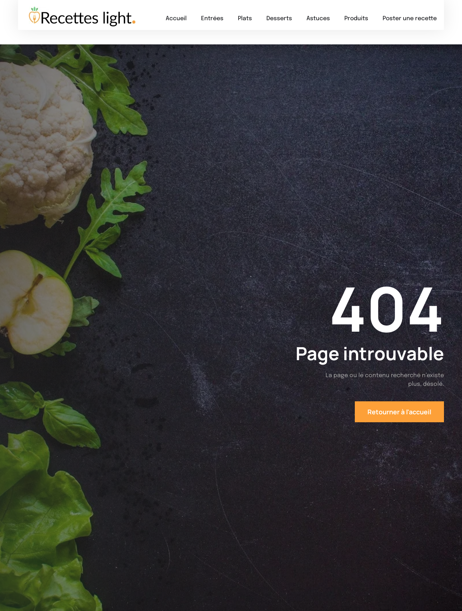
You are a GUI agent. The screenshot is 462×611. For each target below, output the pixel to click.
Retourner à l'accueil (399, 411)
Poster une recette (410, 19)
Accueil (176, 19)
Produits (356, 19)
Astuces (318, 19)
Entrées (212, 19)
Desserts (279, 19)
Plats (245, 19)
